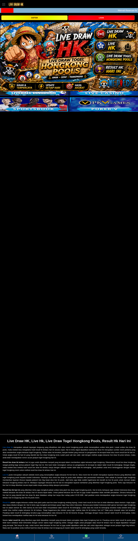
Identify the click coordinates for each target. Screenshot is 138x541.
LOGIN (101, 18)
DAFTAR (34, 18)
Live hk (5, 475)
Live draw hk (8, 447)
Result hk (6, 502)
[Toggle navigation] (3, 4)
